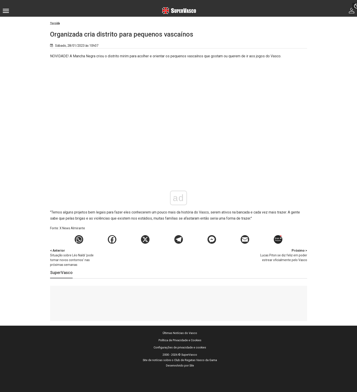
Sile (191, 365)
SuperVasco (61, 272)
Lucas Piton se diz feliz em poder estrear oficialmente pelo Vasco (283, 255)
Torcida (55, 23)
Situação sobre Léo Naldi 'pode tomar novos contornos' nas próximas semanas (73, 257)
